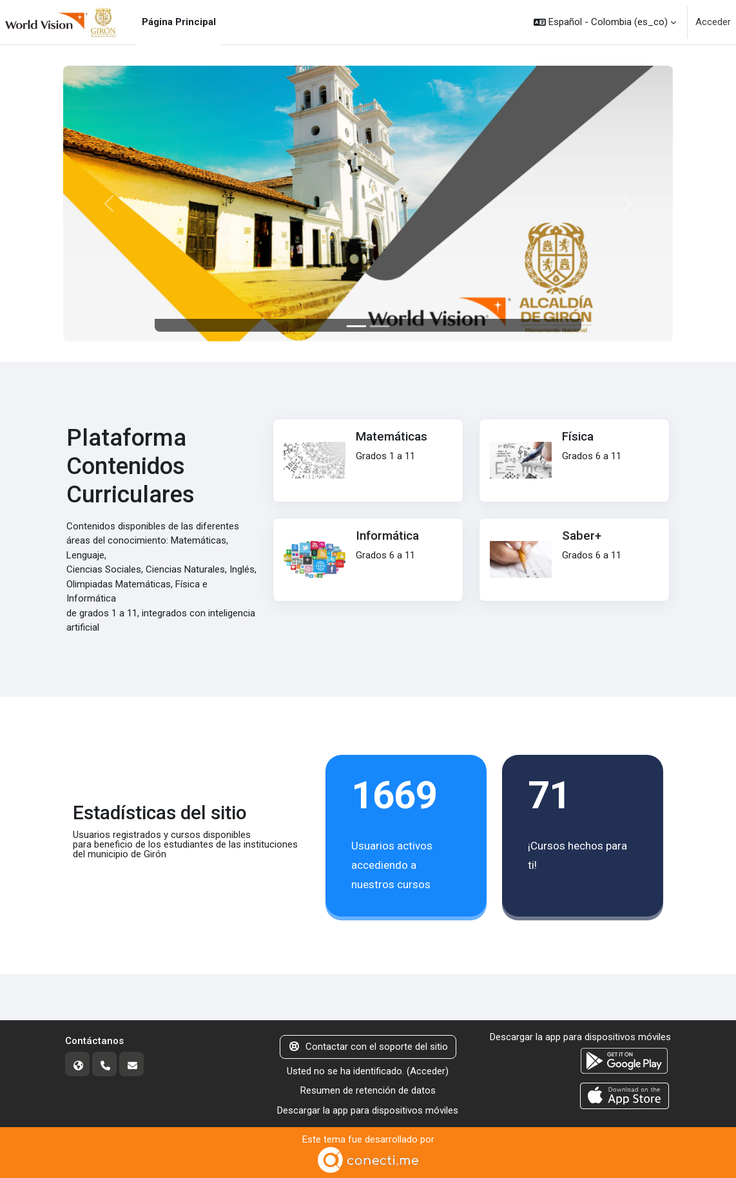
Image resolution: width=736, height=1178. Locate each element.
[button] (604, 22)
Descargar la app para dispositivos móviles (367, 1110)
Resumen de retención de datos (368, 1090)
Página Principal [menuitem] (179, 22)
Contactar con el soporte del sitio (368, 1046)
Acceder (713, 22)
